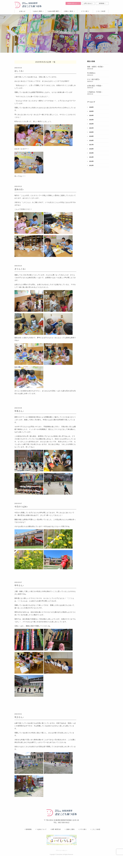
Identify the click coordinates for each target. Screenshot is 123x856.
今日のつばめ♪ (21, 507)
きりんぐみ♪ (20, 269)
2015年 (90, 153)
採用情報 (102, 3)
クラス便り (82, 829)
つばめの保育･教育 (53, 11)
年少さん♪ (19, 717)
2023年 (90, 119)
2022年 (90, 124)
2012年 (90, 165)
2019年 (90, 136)
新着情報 (28, 829)
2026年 (90, 107)
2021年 (90, 128)
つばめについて (41, 829)
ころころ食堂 (95, 829)
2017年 (90, 144)
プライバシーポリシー (61, 850)
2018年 (90, 140)
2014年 (90, 157)
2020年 (90, 132)
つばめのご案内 (38, 11)
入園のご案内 (69, 11)
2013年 (90, 161)
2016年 (90, 149)
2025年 (90, 111)
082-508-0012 (63, 822)
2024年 (90, 115)
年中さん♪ (19, 585)
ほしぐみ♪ (19, 71)
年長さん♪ (19, 411)
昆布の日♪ (19, 189)
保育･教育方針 (55, 829)
